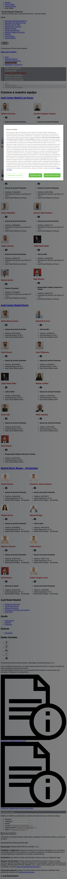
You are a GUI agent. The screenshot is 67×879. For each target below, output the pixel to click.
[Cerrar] (60, 127)
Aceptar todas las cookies (52, 175)
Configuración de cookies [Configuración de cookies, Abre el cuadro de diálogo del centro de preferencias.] (15, 175)
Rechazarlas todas (35, 175)
